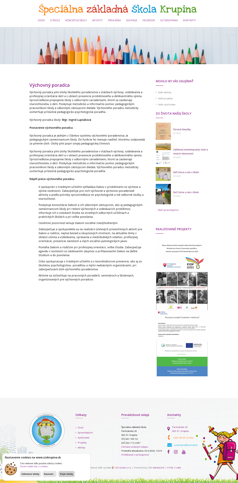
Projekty (81, 442)
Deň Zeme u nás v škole (186, 192)
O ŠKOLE (55, 20)
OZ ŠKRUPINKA (169, 20)
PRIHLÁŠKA (114, 20)
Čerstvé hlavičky (182, 129)
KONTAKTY (189, 20)
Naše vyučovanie (166, 104)
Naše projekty (165, 98)
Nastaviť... (49, 474)
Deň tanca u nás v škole (186, 172)
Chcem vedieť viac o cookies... (34, 466)
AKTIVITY (97, 20)
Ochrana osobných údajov (134, 446)
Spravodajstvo (84, 432)
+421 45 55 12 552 (183, 437)
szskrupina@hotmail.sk (186, 445)
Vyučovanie (82, 437)
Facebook (149, 20)
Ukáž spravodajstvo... (169, 210)
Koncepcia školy (76, 20)
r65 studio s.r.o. (123, 467)
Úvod (40, 20)
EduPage (131, 20)
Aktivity (80, 447)
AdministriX (158, 467)
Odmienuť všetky (30, 474)
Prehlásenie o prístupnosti (135, 454)
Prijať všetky (66, 474)
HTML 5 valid (174, 467)
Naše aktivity (164, 92)
